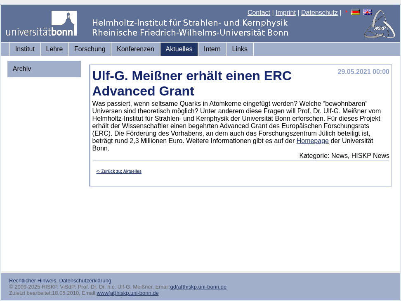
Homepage (313, 140)
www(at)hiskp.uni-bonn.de (127, 293)
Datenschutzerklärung (85, 280)
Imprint (286, 12)
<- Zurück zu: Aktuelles (119, 171)
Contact (259, 12)
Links (240, 49)
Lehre (54, 49)
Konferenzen (135, 49)
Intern (212, 49)
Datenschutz (319, 12)
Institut (25, 49)
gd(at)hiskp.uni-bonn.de (198, 287)
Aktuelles (179, 49)
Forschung (90, 49)
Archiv (22, 68)
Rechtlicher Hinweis (32, 280)
